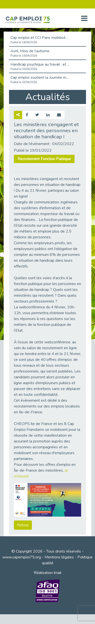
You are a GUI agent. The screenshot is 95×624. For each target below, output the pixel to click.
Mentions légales (59, 557)
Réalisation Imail (47, 572)
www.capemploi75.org (21, 557)
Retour (23, 525)
